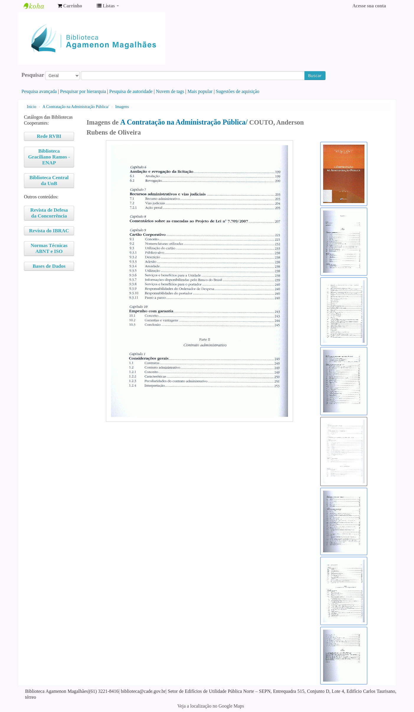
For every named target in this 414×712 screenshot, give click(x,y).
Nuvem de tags (170, 91)
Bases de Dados (48, 266)
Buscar (315, 75)
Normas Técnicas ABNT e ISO (49, 248)
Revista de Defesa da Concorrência (49, 213)
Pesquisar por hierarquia (83, 91)
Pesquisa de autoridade (131, 91)
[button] (69, 6)
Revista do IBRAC (49, 230)
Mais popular (199, 91)
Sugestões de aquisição (237, 91)
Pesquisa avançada (39, 91)
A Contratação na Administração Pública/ (75, 106)
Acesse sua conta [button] (369, 5)
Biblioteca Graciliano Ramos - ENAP (49, 157)
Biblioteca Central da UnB (49, 180)
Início (31, 106)
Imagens (122, 106)
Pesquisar (33, 75)
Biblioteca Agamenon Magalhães (38, 6)
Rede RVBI (49, 136)
